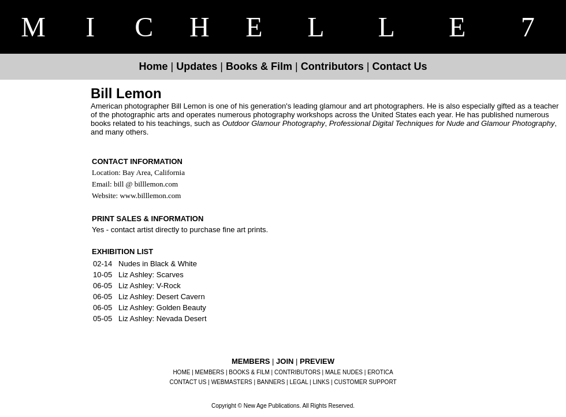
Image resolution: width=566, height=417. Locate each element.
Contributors (332, 66)
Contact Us (399, 66)
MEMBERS (210, 372)
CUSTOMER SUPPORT (365, 382)
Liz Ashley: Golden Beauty (162, 307)
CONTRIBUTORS (297, 372)
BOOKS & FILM (249, 372)
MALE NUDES (344, 372)
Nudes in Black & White (157, 263)
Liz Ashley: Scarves (151, 274)
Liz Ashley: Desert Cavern (161, 296)
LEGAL (298, 382)
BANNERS (271, 382)
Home (153, 66)
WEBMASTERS (231, 382)
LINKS (321, 382)
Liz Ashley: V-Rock (149, 285)
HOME (181, 372)
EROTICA (380, 372)
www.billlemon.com (149, 195)
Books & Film (259, 66)
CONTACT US (187, 382)
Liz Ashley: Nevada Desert (162, 318)
